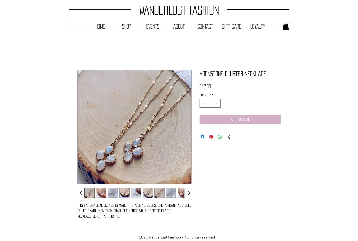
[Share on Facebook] (202, 137)
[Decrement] (203, 103)
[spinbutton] (210, 103)
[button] (286, 26)
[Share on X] (228, 137)
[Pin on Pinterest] (211, 137)
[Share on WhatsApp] (220, 137)
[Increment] (217, 103)
